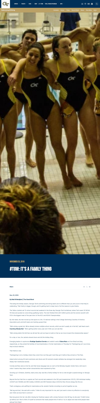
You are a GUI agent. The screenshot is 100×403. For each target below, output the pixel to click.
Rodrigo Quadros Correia (38, 343)
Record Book (75, 11)
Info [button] (63, 4)
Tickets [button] (24, 4)
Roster (62, 11)
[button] (97, 4)
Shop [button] (37, 4)
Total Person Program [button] (52, 4)
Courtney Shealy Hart (17, 330)
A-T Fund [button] (42, 4)
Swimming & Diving (8, 11)
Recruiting (89, 11)
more (95, 11)
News (82, 11)
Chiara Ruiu (63, 343)
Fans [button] (31, 4)
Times (68, 11)
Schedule (56, 11)
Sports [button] (16, 4)
